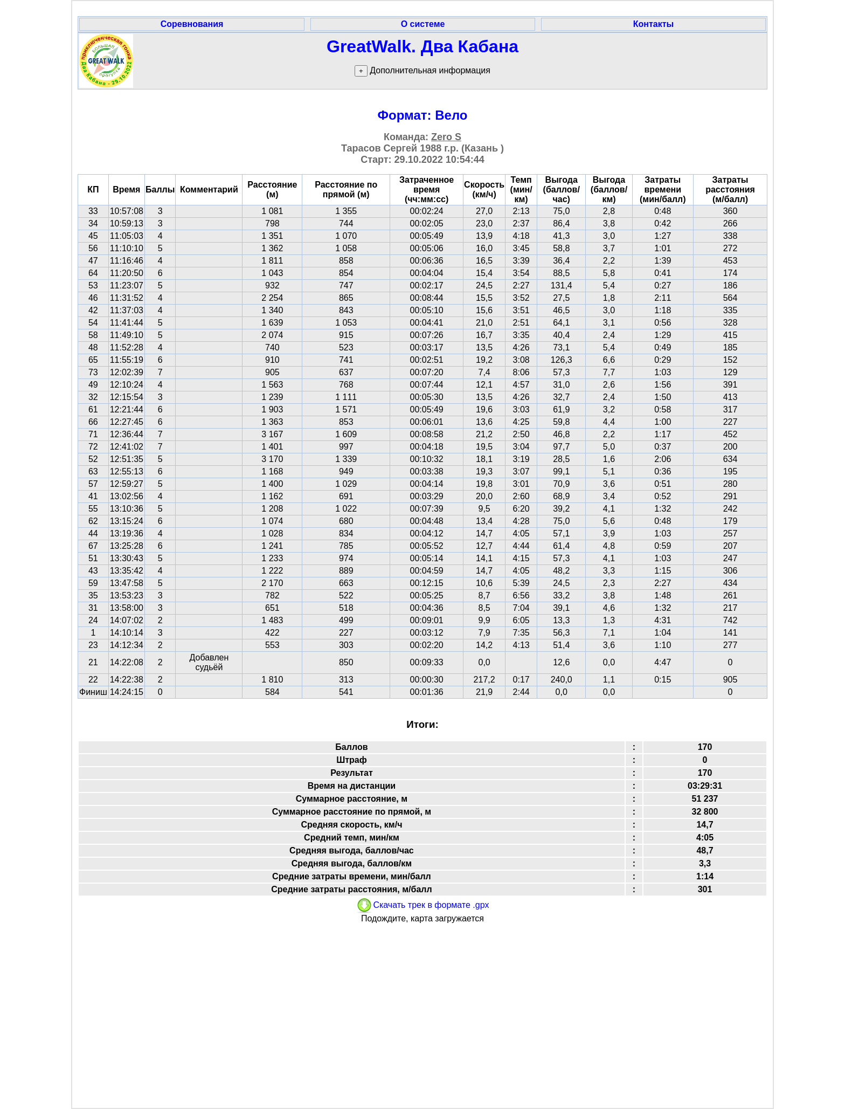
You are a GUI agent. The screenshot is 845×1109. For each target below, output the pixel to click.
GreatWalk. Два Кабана (422, 46)
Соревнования (192, 24)
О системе (423, 24)
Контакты (653, 24)
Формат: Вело (423, 115)
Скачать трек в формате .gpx (422, 905)
